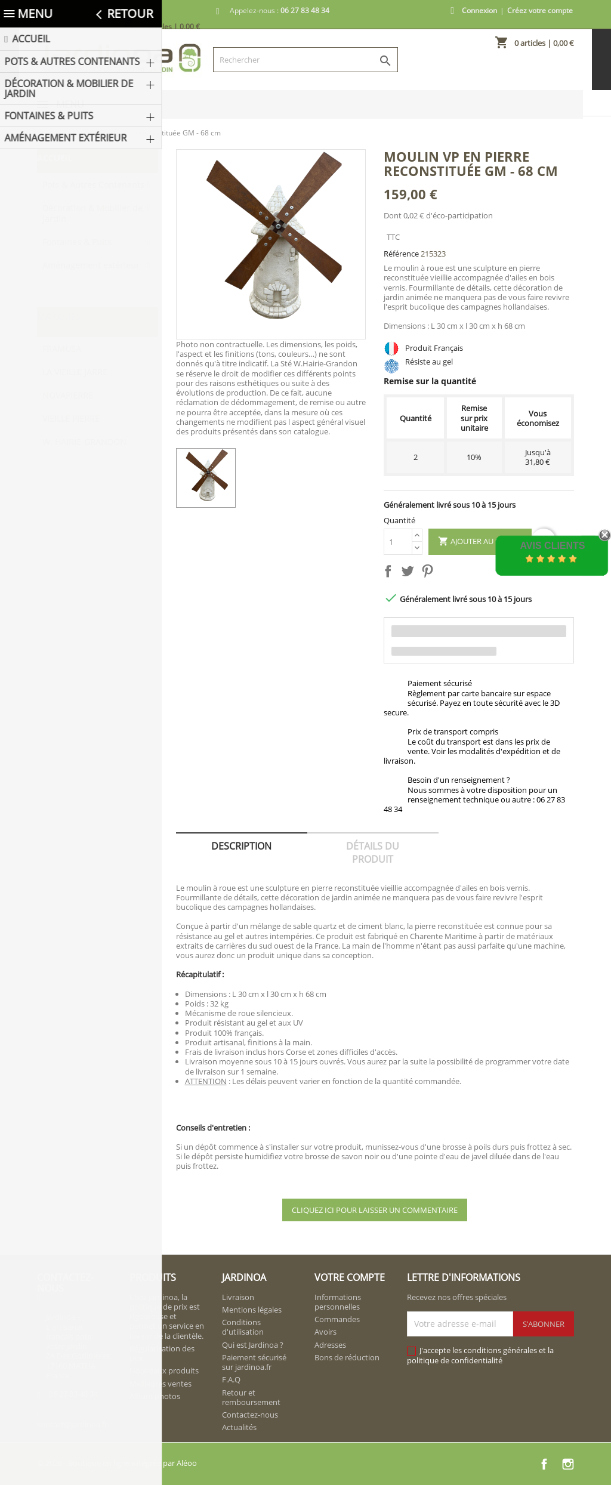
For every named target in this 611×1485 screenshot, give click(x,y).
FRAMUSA (61, 348)
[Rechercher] (305, 59)
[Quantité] (398, 542)
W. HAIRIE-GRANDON (84, 441)
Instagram (568, 1464)
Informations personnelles (337, 1302)
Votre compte (349, 1277)
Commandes (337, 1319)
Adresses (330, 1344)
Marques (59, 316)
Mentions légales (252, 1309)
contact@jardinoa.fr (72, 1424)
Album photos (154, 1396)
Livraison (238, 1297)
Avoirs (325, 1331)
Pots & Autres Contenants (93, 184)
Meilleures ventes (160, 1383)
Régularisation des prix (162, 1353)
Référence (401, 253)
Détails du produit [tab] (372, 852)
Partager (390, 573)
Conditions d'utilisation (243, 1327)
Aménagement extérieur (91, 265)
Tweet (410, 573)
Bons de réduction (346, 1357)
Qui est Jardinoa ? (252, 1344)
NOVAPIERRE (67, 395)
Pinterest (430, 573)
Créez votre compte (540, 10)
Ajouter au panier (480, 542)
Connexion (479, 10)
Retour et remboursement (251, 1397)
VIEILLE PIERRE (71, 418)
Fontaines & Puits (77, 242)
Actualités (239, 1427)
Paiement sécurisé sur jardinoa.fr (254, 1362)
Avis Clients (552, 546)
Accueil (55, 157)
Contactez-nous (250, 1414)
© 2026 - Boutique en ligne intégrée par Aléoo (117, 1463)
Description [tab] (241, 846)
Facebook (544, 1464)
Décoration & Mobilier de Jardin (92, 213)
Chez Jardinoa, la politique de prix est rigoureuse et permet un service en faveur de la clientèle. (166, 1316)
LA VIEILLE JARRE (74, 372)
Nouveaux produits (164, 1370)
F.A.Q (231, 1379)
